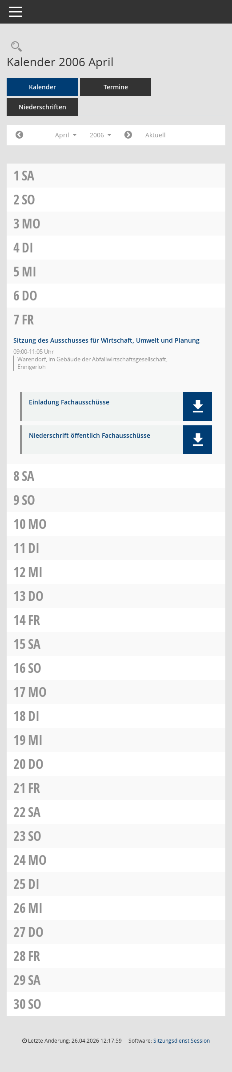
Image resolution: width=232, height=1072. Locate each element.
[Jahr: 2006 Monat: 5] (128, 135)
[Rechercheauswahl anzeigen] (14, 47)
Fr (28, 319)
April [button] (65, 135)
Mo (31, 223)
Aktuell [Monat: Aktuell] (155, 135)
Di (27, 247)
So (28, 199)
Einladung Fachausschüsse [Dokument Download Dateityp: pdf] (69, 402)
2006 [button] (100, 135)
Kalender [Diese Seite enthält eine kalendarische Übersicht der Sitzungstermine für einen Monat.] (42, 87)
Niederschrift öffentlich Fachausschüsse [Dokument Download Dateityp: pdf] (89, 436)
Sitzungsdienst (181, 1040)
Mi (29, 271)
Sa (28, 175)
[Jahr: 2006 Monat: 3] (19, 135)
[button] (197, 406)
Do (29, 295)
